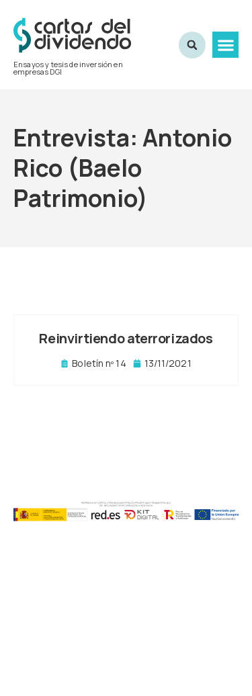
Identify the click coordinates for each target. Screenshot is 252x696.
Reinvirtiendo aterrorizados (125, 338)
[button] (225, 45)
